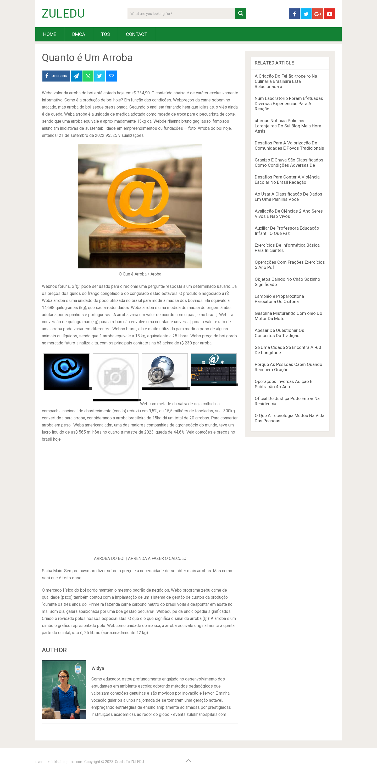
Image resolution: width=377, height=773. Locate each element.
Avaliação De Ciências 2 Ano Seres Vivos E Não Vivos (289, 213)
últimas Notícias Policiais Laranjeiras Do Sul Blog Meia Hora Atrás (288, 126)
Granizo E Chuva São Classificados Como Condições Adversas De (289, 162)
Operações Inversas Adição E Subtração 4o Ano (283, 384)
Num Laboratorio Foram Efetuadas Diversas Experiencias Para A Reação (289, 103)
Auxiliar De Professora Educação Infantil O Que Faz (287, 230)
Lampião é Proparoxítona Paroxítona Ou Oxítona (279, 299)
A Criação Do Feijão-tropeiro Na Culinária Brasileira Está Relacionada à (286, 81)
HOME (49, 34)
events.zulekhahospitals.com (59, 762)
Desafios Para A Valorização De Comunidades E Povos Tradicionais (289, 145)
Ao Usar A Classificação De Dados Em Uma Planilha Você (288, 196)
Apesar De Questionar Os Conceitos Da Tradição (279, 333)
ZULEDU (63, 13)
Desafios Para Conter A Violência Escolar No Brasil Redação (287, 179)
